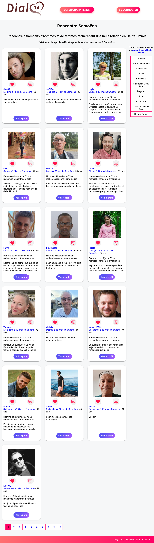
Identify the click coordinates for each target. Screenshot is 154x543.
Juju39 (6, 89)
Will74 (92, 406)
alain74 (49, 327)
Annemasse (141, 68)
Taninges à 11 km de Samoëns (61, 92)
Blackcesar (51, 248)
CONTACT (147, 539)
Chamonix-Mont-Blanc (141, 85)
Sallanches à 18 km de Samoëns (104, 330)
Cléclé (92, 168)
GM (5, 168)
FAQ (116, 539)
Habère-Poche (141, 114)
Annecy (141, 58)
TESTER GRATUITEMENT (77, 9)
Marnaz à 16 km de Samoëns (60, 330)
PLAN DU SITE (133, 539)
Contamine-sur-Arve (141, 107)
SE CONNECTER (128, 9)
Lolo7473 (8, 486)
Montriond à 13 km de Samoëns (18, 330)
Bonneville (141, 78)
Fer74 (6, 248)
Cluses (141, 73)
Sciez (141, 96)
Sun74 (49, 406)
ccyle (91, 89)
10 (59, 527)
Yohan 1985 (95, 327)
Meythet (141, 91)
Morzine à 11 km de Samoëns (17, 92)
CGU (122, 539)
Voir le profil (21, 118)
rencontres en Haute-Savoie (142, 51)
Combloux (141, 101)
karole (92, 248)
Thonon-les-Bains (141, 63)
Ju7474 (50, 89)
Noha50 (7, 406)
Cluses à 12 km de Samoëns (102, 92)
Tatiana (7, 327)
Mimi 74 (50, 168)
